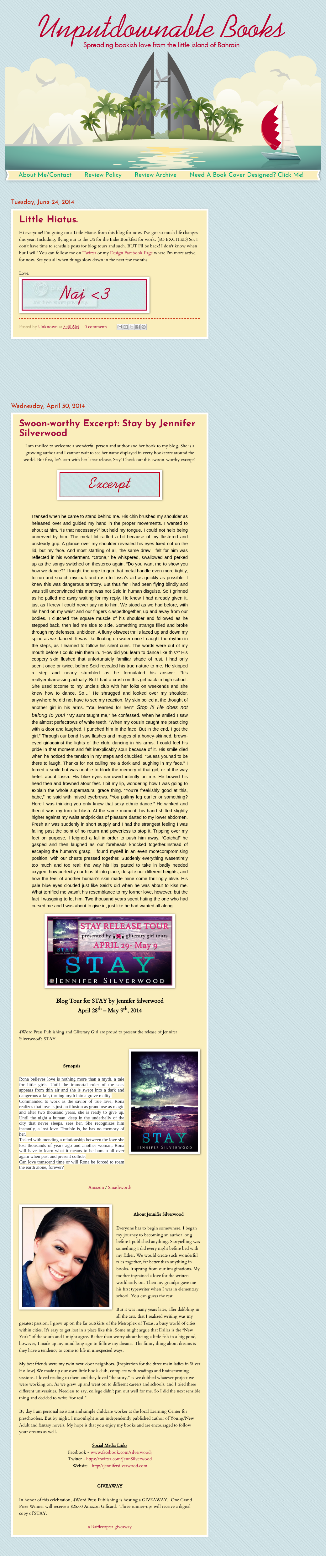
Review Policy (103, 175)
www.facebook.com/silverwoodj (121, 1452)
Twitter (89, 253)
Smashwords (119, 1187)
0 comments (96, 327)
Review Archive (155, 175)
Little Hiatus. (48, 220)
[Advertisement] (109, 370)
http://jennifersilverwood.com (119, 1466)
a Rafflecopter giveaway (110, 1527)
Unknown (48, 327)
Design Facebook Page (131, 253)
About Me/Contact (44, 175)
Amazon (96, 1187)
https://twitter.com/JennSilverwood (119, 1459)
